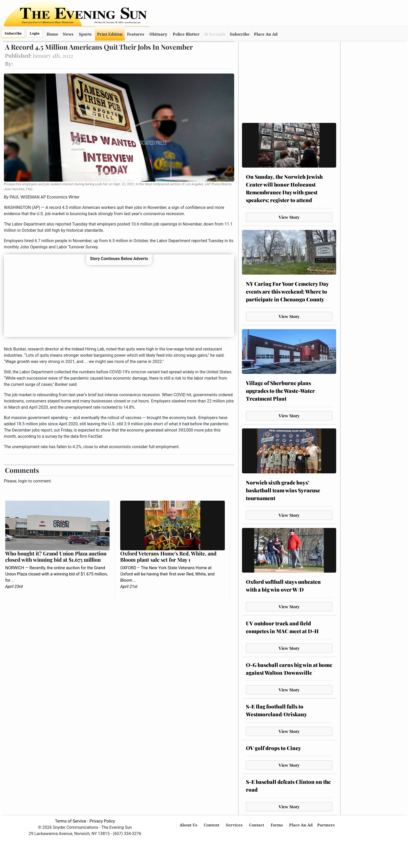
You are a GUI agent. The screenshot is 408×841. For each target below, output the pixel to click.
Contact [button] (257, 825)
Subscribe (13, 33)
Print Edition (110, 34)
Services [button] (235, 825)
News (68, 34)
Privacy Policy (102, 821)
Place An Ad (266, 34)
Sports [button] (85, 34)
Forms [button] (277, 825)
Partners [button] (326, 825)
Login (35, 33)
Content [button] (212, 825)
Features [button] (135, 34)
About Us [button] (189, 825)
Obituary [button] (158, 34)
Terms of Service (70, 821)
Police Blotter (186, 34)
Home (52, 34)
